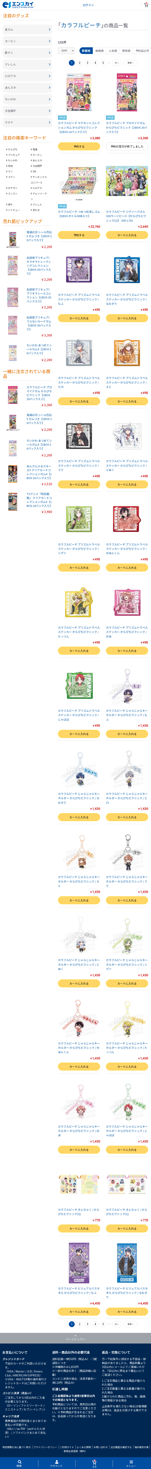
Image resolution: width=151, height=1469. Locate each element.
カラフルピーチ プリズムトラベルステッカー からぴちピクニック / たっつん (79, 631)
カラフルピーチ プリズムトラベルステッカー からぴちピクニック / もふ (79, 299)
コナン (11, 176)
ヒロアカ (37, 188)
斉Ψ (10, 204)
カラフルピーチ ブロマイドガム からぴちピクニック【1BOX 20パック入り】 (126, 127)
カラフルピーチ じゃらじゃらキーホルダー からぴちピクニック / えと (79, 881)
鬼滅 (35, 149)
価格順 (99, 51)
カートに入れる (127, 235)
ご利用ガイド (67, 1447)
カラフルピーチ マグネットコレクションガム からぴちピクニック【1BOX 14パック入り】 (79, 127)
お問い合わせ (101, 1447)
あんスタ (37, 160)
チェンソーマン (39, 196)
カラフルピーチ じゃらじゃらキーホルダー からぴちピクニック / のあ (79, 1130)
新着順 (86, 51)
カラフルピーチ (81, 25)
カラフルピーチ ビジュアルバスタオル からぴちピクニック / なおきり (127, 1292)
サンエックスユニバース (39, 179)
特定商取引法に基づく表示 (16, 1447)
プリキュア (14, 154)
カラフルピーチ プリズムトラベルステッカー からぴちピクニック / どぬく (127, 465)
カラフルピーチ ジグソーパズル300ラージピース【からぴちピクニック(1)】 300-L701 (126, 216)
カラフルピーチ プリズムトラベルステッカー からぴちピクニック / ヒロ (79, 382)
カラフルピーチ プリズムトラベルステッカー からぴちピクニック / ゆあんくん (127, 548)
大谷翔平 (37, 165)
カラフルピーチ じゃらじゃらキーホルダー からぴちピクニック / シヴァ (127, 964)
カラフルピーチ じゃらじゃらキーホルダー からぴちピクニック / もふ (127, 715)
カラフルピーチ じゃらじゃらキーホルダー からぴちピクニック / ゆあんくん (79, 1047)
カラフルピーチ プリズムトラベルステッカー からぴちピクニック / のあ (127, 631)
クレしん (37, 204)
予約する (79, 146)
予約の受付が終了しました (127, 146)
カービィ (37, 154)
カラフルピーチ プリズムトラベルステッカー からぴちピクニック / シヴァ (79, 548)
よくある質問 (84, 1447)
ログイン (88, 5)
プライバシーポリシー (45, 1447)
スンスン (12, 193)
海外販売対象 (141, 1447)
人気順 (113, 51)
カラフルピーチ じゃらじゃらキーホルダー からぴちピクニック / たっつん (127, 1047)
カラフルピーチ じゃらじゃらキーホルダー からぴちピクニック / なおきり (79, 798)
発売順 (126, 51)
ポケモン (12, 188)
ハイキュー (14, 210)
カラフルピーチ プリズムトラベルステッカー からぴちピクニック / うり (79, 465)
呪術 (10, 165)
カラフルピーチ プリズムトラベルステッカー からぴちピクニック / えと (127, 382)
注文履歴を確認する (121, 1447)
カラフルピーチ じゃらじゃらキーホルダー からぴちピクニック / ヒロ (127, 798)
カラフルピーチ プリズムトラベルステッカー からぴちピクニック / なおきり (127, 299)
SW (34, 171)
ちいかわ (12, 160)
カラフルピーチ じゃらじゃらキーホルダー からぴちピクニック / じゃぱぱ (127, 1130)
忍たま (36, 210)
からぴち (12, 149)
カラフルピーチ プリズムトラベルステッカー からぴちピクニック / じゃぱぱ (79, 715)
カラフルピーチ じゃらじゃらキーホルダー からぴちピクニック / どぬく (79, 964)
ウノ (10, 171)
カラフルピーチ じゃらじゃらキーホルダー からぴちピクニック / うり (127, 881)
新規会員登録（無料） (75, 1451)
